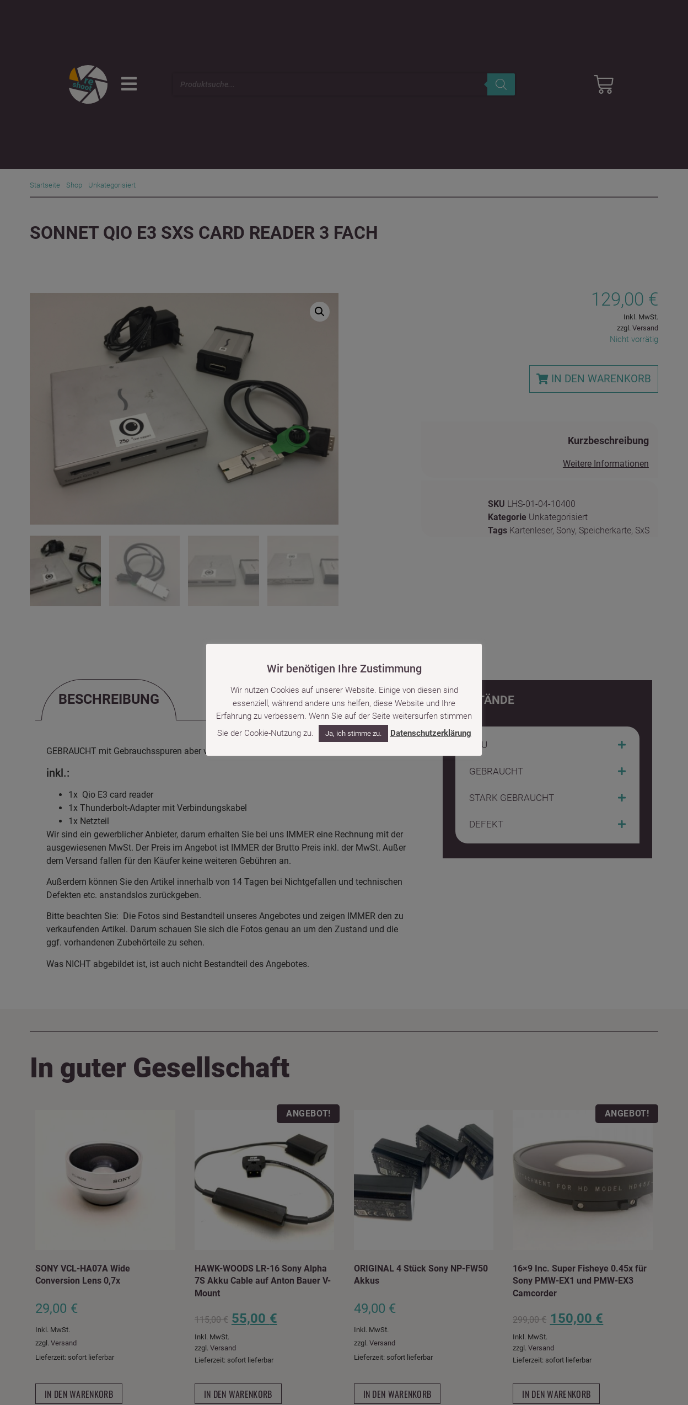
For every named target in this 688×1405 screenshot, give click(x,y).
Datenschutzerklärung (430, 733)
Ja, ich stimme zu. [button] (353, 733)
